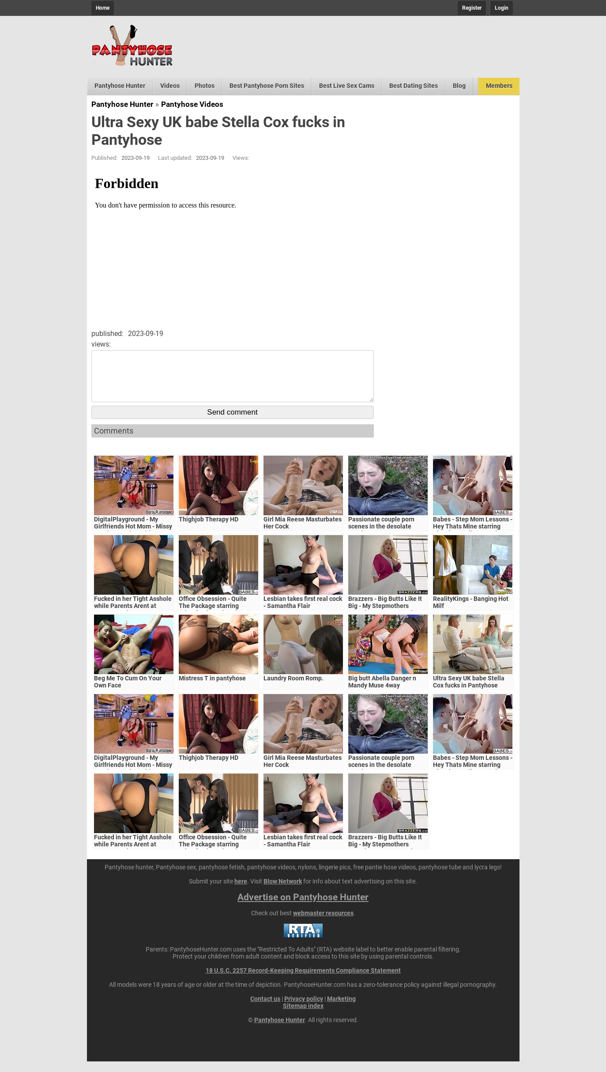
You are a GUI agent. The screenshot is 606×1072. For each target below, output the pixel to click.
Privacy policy (303, 1009)
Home (102, 8)
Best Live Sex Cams (346, 85)
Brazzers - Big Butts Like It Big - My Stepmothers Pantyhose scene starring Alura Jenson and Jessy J (385, 620)
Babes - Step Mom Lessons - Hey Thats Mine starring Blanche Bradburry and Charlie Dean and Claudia (472, 540)
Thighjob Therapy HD (208, 529)
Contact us (265, 1009)
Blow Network (282, 891)
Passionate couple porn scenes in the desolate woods (381, 536)
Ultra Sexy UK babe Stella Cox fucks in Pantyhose (468, 692)
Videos (170, 85)
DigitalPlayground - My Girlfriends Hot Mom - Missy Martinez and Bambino (133, 536)
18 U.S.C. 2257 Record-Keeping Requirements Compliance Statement (303, 981)
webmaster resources (323, 923)
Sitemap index (303, 1016)
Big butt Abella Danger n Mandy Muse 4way (382, 692)
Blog (459, 85)
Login (501, 8)
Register (472, 8)
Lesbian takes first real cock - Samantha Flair (302, 613)
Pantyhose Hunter (119, 85)
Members (499, 85)
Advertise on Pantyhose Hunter (303, 907)
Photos (205, 85)
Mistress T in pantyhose (212, 688)
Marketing (341, 1009)
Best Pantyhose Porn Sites (267, 85)
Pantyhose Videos (192, 104)
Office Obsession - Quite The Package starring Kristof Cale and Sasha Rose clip (218, 620)
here (240, 891)
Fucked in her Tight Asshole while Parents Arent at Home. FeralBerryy (133, 616)
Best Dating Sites (413, 85)
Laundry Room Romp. (293, 688)
